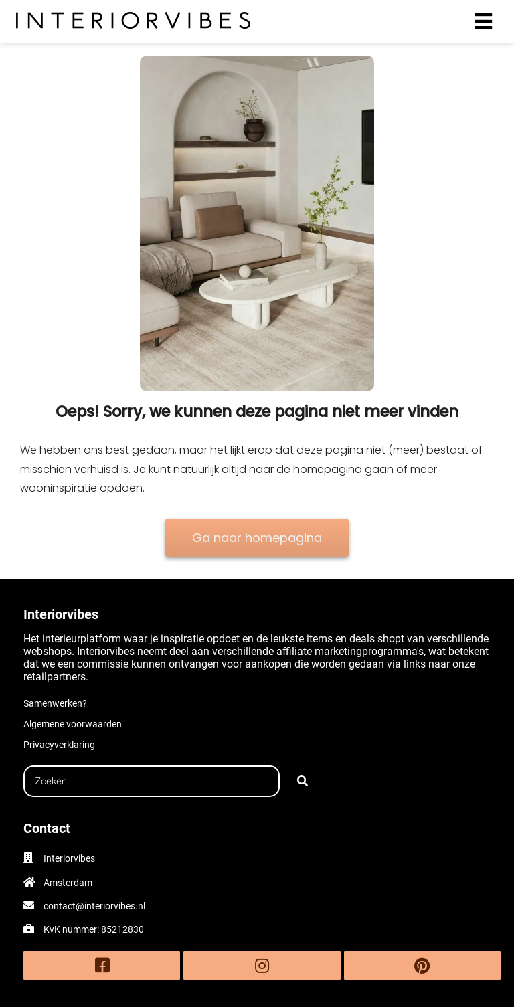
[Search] (302, 781)
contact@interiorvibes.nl (94, 906)
